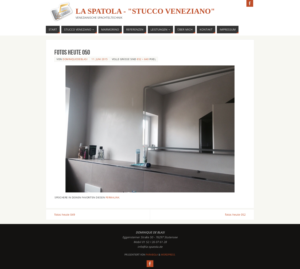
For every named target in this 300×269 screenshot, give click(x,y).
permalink (112, 197)
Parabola (152, 254)
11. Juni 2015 (99, 59)
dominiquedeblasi (74, 59)
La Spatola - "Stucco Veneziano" (145, 11)
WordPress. (168, 254)
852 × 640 (143, 59)
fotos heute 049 (64, 214)
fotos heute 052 (235, 214)
